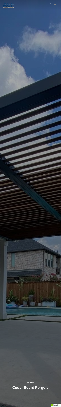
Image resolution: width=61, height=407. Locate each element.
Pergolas (30, 382)
